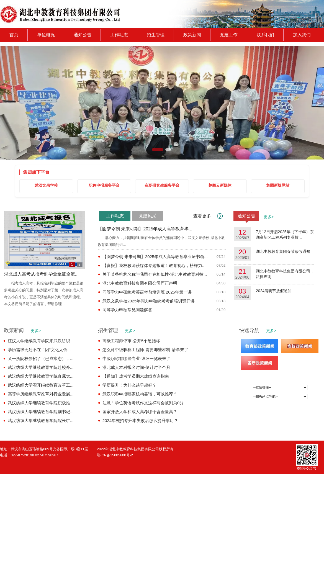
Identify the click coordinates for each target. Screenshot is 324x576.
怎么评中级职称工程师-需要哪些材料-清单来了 (145, 349)
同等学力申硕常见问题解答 (127, 309)
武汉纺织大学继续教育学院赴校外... (41, 367)
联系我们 (265, 34)
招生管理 (155, 34)
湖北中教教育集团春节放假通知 (283, 252)
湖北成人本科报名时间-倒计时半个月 (136, 367)
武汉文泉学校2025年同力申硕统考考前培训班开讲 (148, 301)
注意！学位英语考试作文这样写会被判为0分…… (147, 402)
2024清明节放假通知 (274, 291)
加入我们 (302, 34)
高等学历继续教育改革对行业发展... (41, 394)
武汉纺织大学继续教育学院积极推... (41, 402)
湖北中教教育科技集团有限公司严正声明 (139, 283)
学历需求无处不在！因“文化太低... (39, 349)
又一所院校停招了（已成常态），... (41, 358)
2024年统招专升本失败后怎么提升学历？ (140, 420)
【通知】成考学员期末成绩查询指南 (135, 376)
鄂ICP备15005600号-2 (115, 455)
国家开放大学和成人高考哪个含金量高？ (139, 411)
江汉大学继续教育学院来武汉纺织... (41, 340)
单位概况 (46, 34)
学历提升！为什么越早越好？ (129, 385)
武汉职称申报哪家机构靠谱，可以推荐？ (139, 394)
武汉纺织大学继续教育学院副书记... (41, 411)
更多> (266, 217)
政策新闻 (192, 34)
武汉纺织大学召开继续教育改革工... (41, 385)
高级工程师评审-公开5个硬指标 (131, 340)
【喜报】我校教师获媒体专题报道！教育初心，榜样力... (154, 265)
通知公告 (82, 34)
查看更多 (202, 216)
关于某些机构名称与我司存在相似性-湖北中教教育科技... (154, 274)
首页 (13, 34)
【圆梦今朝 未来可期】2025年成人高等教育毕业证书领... (155, 256)
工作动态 (119, 34)
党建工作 (229, 34)
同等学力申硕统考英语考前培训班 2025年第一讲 (147, 292)
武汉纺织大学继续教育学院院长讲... (41, 420)
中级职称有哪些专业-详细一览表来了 (136, 358)
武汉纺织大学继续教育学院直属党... (41, 376)
